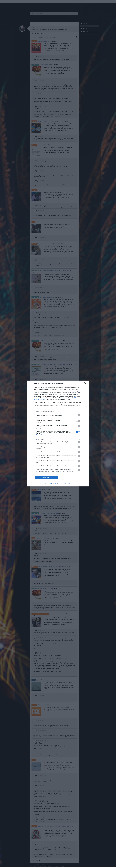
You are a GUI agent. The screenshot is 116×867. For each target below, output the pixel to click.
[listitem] (58, 411)
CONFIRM (46, 477)
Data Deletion (48, 483)
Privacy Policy (67, 483)
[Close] (85, 383)
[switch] (78, 415)
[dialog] (58, 433)
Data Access (58, 483)
